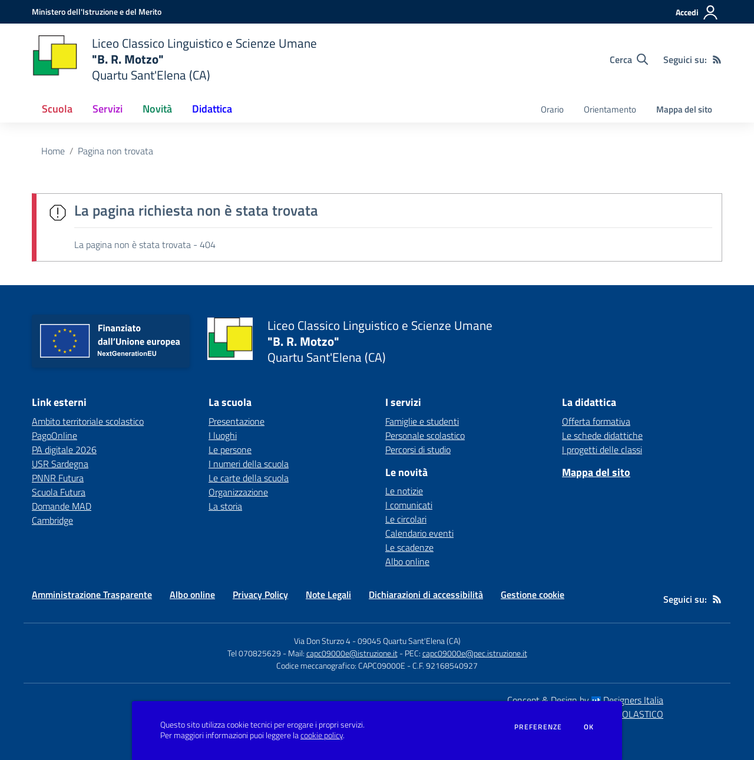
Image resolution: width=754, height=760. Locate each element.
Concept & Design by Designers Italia (585, 700)
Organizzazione (238, 492)
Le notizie (404, 491)
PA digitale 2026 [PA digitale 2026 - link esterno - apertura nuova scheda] (64, 449)
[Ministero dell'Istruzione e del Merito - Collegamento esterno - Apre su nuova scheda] (96, 11)
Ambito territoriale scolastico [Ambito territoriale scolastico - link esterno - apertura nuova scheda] (88, 421)
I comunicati (408, 505)
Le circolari (405, 519)
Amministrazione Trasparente (92, 594)
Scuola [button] (57, 109)
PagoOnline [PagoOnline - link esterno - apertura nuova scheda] (54, 435)
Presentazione (236, 421)
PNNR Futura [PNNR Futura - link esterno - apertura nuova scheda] (58, 478)
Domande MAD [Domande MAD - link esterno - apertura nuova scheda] (61, 506)
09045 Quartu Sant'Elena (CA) (409, 641)
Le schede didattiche (602, 435)
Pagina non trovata (115, 151)
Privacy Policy (260, 594)
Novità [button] (157, 109)
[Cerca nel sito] (629, 59)
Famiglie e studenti (422, 421)
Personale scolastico (425, 435)
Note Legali (328, 594)
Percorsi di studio (418, 449)
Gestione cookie (532, 594)
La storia (225, 506)
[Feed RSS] (717, 59)
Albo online (407, 561)
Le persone (230, 449)
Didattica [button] (212, 109)
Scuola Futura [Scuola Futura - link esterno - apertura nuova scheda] (58, 492)
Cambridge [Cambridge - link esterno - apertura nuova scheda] (52, 520)
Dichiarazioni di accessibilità (426, 594)
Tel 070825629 (254, 653)
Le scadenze (409, 547)
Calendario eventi (419, 533)
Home (53, 151)
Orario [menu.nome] (552, 109)
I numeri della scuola (249, 464)
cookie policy (321, 735)
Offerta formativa (596, 421)
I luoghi (223, 435)
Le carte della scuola (249, 478)
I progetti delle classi (602, 449)
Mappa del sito (684, 109)
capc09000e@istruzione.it (352, 653)
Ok (589, 727)
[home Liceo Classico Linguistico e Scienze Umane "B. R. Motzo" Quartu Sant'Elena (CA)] (174, 59)
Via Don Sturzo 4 (322, 641)
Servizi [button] (107, 109)
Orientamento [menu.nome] (610, 109)
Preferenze (538, 727)
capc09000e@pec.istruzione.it (474, 653)
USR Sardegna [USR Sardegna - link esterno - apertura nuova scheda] (60, 464)
